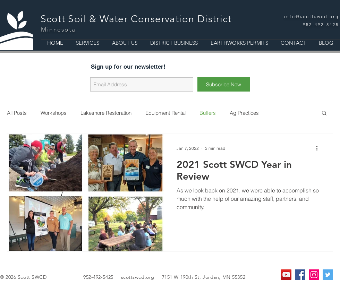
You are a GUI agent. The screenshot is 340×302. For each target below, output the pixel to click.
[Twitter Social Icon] (328, 274)
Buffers (207, 113)
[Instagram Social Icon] (314, 274)
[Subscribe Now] (223, 84)
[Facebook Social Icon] (300, 274)
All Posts (17, 113)
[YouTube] (286, 274)
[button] (324, 113)
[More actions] (319, 148)
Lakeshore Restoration (105, 113)
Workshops (54, 113)
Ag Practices (244, 113)
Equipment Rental (165, 113)
